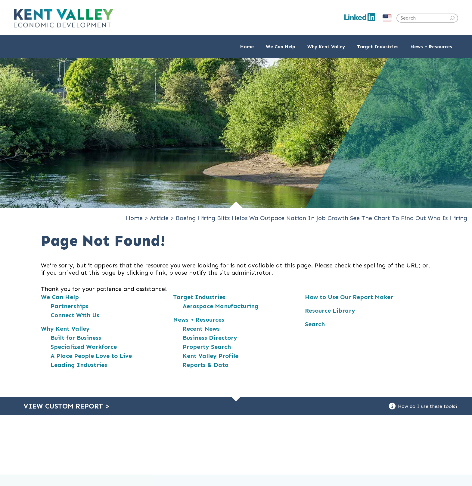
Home (247, 46)
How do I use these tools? (423, 406)
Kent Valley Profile (210, 355)
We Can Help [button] (280, 46)
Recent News (201, 328)
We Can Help (60, 297)
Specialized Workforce (84, 346)
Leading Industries (79, 364)
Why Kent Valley (65, 328)
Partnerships (69, 306)
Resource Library (330, 310)
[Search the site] (427, 18)
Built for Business (76, 337)
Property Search (207, 346)
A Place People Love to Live (91, 355)
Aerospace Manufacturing (221, 306)
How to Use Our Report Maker (349, 297)
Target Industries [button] (378, 46)
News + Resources (198, 319)
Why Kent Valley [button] (326, 46)
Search (315, 324)
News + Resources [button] (431, 46)
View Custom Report (66, 406)
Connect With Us (75, 315)
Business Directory (210, 337)
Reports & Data (206, 364)
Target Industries (199, 297)
